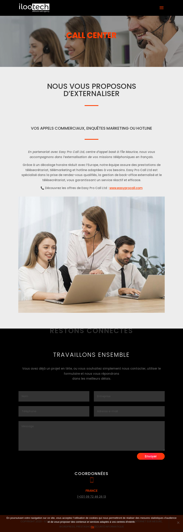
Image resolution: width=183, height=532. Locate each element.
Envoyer (151, 456)
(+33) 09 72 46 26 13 (91, 497)
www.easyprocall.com (126, 188)
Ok (92, 526)
